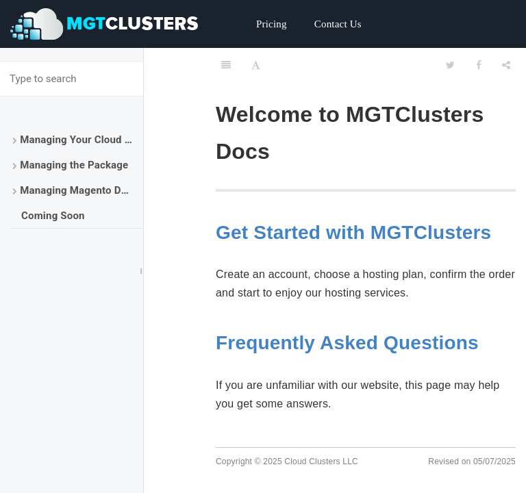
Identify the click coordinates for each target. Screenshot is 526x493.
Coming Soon (53, 216)
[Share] (506, 65)
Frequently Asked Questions (347, 342)
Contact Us (338, 23)
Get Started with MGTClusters (353, 232)
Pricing (271, 23)
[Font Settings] (256, 65)
